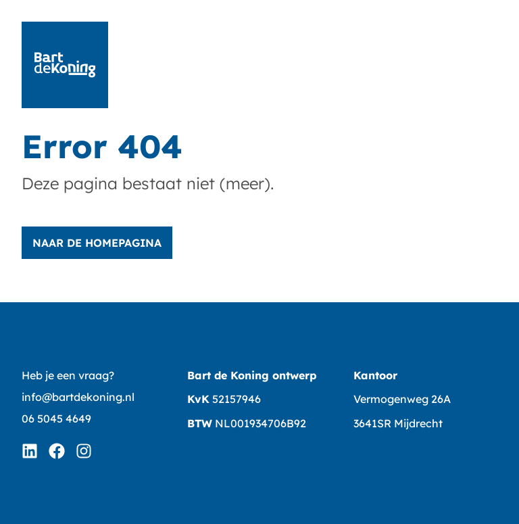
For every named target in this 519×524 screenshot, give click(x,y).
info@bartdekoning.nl (78, 397)
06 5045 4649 (56, 418)
